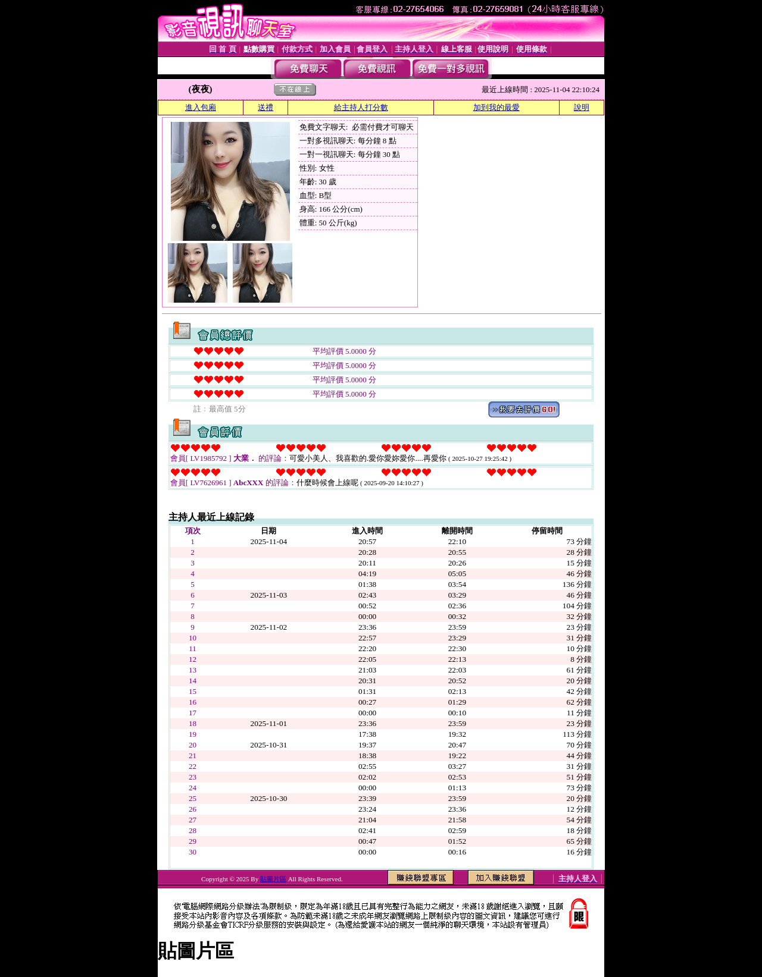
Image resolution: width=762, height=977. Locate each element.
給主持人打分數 (361, 107)
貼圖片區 (273, 878)
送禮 (265, 107)
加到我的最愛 (496, 107)
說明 (581, 107)
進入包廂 (200, 107)
